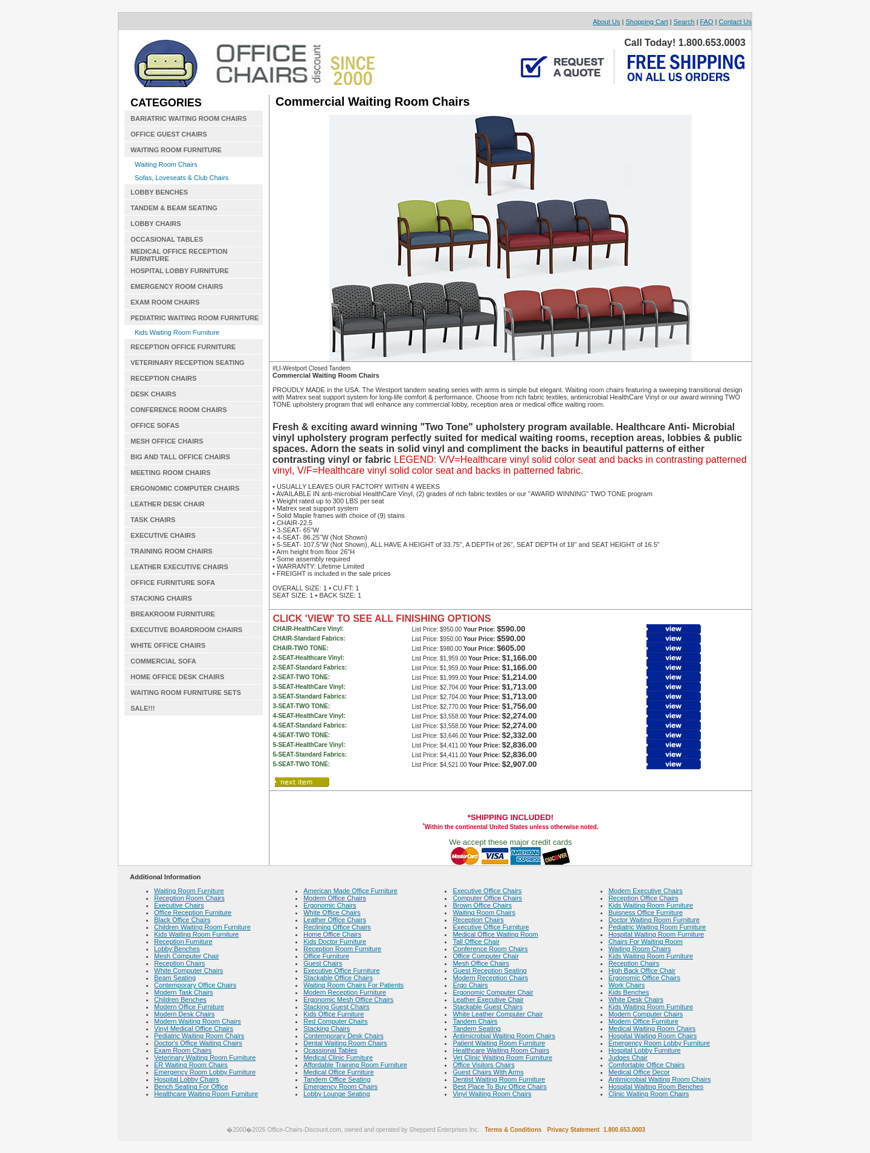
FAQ (707, 21)
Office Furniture (326, 956)
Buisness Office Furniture (645, 912)
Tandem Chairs (475, 1021)
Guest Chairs (322, 963)
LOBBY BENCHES (159, 192)
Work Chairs (626, 985)
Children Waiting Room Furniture (202, 927)
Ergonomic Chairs (329, 905)
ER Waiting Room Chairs (191, 1064)
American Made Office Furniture (350, 890)
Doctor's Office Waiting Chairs (198, 1043)
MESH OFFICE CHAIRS (166, 441)
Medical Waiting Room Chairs (651, 1028)
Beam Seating (175, 977)
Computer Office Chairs (487, 898)
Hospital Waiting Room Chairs (652, 1035)
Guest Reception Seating (489, 970)
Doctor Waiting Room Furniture (654, 919)
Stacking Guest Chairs (336, 1006)
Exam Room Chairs (182, 1050)
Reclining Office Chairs (337, 927)
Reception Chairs (179, 963)
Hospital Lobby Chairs (186, 1079)
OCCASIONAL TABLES (166, 239)
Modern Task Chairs (183, 992)
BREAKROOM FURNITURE (172, 614)
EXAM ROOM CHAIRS (164, 302)
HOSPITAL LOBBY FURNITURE (179, 270)
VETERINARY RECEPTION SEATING (187, 362)
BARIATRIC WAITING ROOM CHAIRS (188, 118)
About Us (606, 21)
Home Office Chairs (332, 934)
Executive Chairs (179, 905)
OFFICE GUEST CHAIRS (168, 134)
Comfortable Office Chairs (646, 1064)
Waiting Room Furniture (189, 890)
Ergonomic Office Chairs (644, 977)
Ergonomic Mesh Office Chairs (348, 999)
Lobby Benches (177, 948)
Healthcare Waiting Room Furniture (206, 1093)
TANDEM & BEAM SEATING (174, 208)
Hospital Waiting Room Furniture (656, 934)
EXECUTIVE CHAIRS (163, 535)
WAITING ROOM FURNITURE (176, 149)
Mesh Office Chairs (481, 963)
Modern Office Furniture (189, 1006)
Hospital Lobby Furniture (644, 1050)
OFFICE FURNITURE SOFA (172, 582)
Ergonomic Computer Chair (493, 992)
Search (684, 21)
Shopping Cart (646, 21)
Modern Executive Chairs (645, 890)
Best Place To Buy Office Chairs (500, 1086)
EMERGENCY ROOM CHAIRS (176, 286)
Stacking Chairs (326, 1028)
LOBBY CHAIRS (155, 223)
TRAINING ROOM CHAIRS (171, 551)
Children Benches (180, 999)
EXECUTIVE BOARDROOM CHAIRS (186, 629)
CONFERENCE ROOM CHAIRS (178, 409)
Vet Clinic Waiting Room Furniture (502, 1057)
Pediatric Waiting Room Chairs (199, 1035)
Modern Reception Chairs (490, 977)
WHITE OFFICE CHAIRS (167, 645)
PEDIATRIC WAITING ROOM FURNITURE (194, 317)
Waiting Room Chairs (166, 164)
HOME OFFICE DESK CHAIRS (177, 676)
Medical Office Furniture (338, 1072)
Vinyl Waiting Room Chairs (492, 1093)
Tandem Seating (477, 1028)
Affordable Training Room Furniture (355, 1064)
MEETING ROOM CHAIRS (170, 472)
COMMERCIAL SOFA (163, 661)
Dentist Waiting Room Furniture (499, 1079)
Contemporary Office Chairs (195, 985)
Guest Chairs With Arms (488, 1072)
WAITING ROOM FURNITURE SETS (185, 692)
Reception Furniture (183, 941)
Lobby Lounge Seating (336, 1093)
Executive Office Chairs (487, 890)
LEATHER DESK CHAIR (167, 504)
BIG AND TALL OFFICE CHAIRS (180, 456)
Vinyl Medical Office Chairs (193, 1028)
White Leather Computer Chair (498, 1014)
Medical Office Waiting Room (495, 934)
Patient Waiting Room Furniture (499, 1043)
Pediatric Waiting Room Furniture (657, 927)
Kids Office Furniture (333, 1014)
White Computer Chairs (188, 970)
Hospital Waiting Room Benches (655, 1086)
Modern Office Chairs (334, 898)
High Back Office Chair (641, 970)
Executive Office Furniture (341, 970)
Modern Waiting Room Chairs (197, 1021)
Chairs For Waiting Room (645, 941)
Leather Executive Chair (488, 999)
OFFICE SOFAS (154, 425)
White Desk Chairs (635, 999)
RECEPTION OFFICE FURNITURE (183, 346)
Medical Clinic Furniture (338, 1057)
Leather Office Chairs (334, 919)
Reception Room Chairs (189, 898)
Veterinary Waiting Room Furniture (205, 1057)
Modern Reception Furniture (344, 992)
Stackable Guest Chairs (488, 1006)
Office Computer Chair (485, 956)
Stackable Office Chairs (338, 977)
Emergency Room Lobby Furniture (205, 1072)
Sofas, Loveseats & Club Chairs (181, 177)
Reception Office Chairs (643, 898)
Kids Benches (628, 992)
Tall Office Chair (476, 941)
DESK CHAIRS (153, 394)
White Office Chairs (332, 912)
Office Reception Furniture (192, 912)
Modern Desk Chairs (184, 1014)
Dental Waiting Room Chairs (345, 1043)
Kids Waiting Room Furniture (177, 332)
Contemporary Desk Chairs (343, 1035)
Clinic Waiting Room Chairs (648, 1093)
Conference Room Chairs (490, 948)
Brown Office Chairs (482, 905)
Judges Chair (628, 1057)
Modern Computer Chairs (645, 1014)
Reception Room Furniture (342, 948)
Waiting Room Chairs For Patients (353, 985)
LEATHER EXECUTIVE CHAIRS (179, 566)
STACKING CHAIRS (161, 598)
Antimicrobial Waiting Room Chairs (504, 1035)
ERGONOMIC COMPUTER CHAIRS (184, 488)
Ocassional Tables (330, 1050)
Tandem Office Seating (336, 1079)
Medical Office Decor (639, 1072)
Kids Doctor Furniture (334, 941)
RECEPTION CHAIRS (163, 378)
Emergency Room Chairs (340, 1086)
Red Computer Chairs (335, 1021)
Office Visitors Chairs (483, 1064)
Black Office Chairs (182, 919)
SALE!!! (142, 708)
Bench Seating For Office (191, 1086)
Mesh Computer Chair (186, 956)
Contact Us (735, 21)
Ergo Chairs (470, 985)
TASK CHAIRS (152, 519)
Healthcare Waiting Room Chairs (501, 1050)
